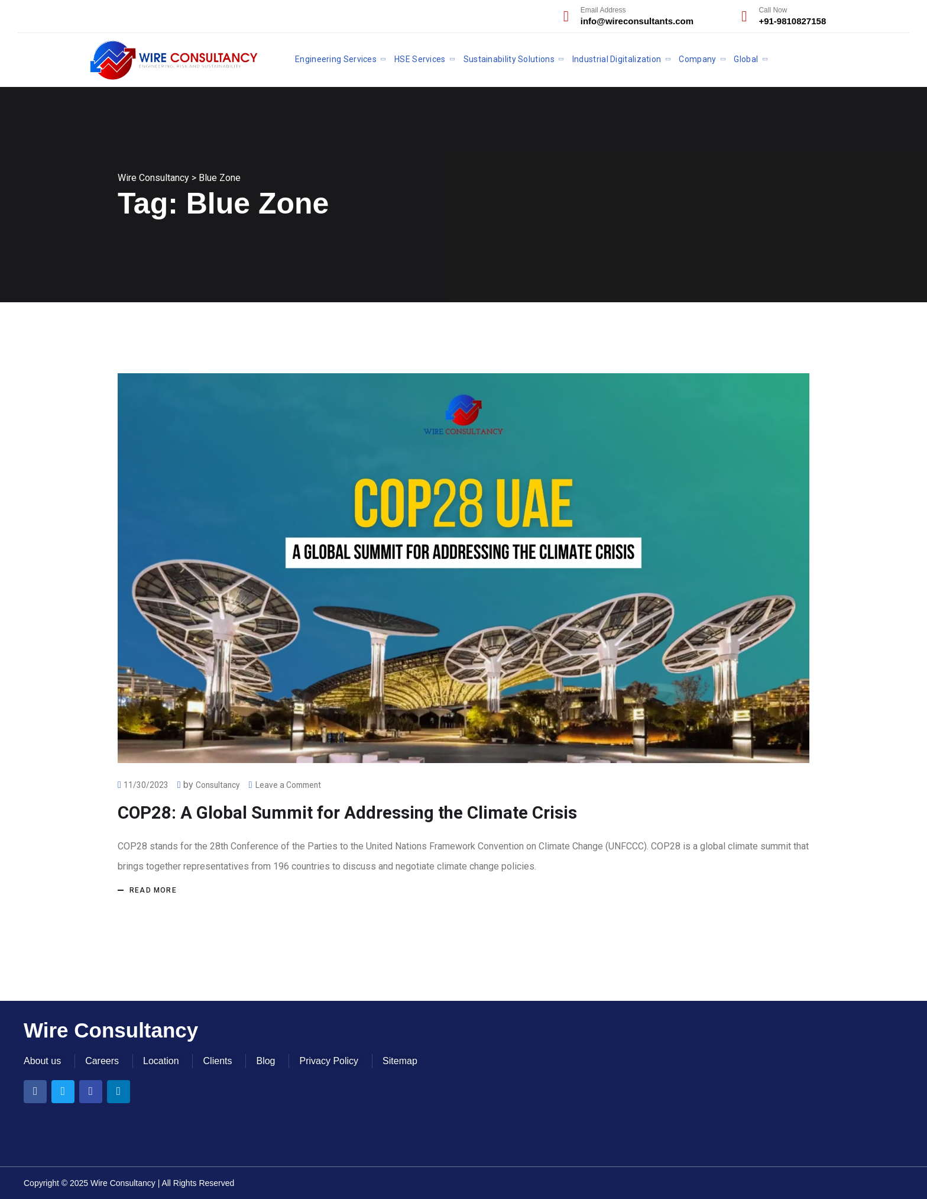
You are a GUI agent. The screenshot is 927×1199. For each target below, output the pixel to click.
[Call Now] (744, 16)
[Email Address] (566, 16)
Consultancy (219, 785)
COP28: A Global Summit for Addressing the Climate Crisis (352, 812)
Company (697, 59)
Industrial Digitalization (617, 59)
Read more (153, 890)
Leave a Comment (291, 785)
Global (746, 59)
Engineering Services (336, 59)
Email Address (603, 10)
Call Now (773, 10)
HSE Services (420, 59)
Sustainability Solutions (509, 59)
